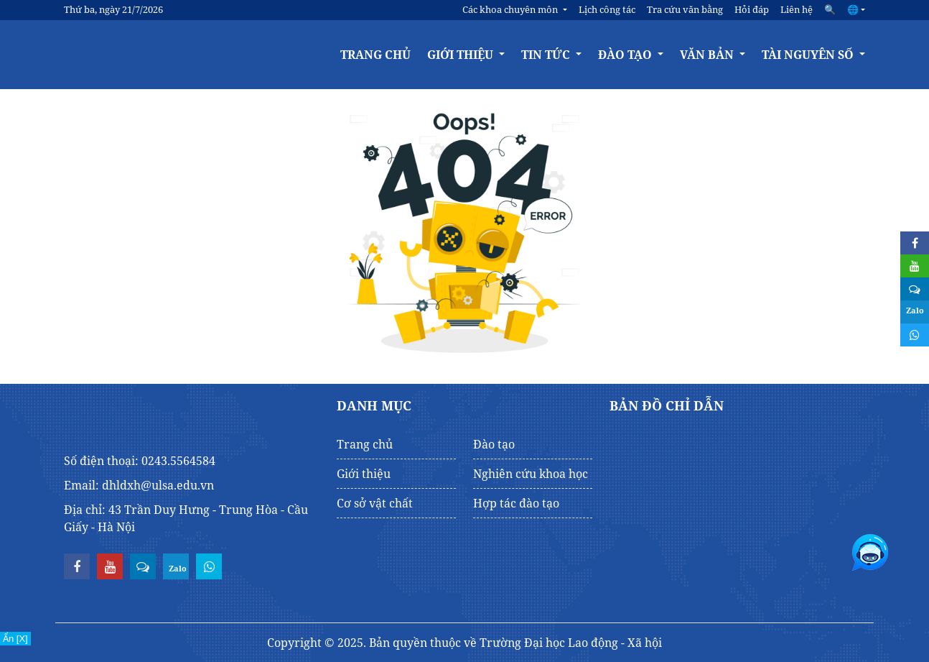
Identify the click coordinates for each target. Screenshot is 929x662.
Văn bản (708, 55)
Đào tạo (626, 55)
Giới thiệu (461, 55)
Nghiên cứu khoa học (530, 474)
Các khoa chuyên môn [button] (511, 9)
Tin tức (547, 55)
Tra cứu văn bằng (685, 9)
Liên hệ (796, 9)
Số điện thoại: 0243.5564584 (139, 461)
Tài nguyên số (809, 55)
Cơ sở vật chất (375, 503)
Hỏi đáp (751, 9)
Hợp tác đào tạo (516, 503)
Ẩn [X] (15, 638)
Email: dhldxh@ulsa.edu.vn (139, 485)
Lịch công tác (607, 9)
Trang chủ (375, 55)
